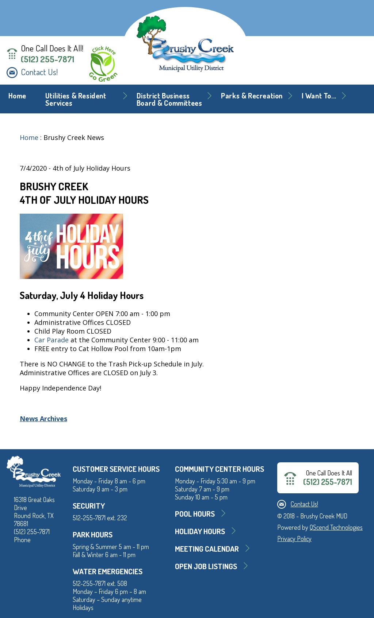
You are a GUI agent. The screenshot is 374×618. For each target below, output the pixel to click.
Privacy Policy (294, 539)
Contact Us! (39, 71)
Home (17, 95)
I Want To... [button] (319, 95)
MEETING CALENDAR (207, 548)
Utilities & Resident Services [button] (75, 99)
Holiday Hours (200, 531)
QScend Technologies (336, 527)
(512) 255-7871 (47, 59)
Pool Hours (195, 513)
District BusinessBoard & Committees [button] (169, 99)
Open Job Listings (206, 566)
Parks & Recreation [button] (252, 95)
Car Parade (51, 339)
